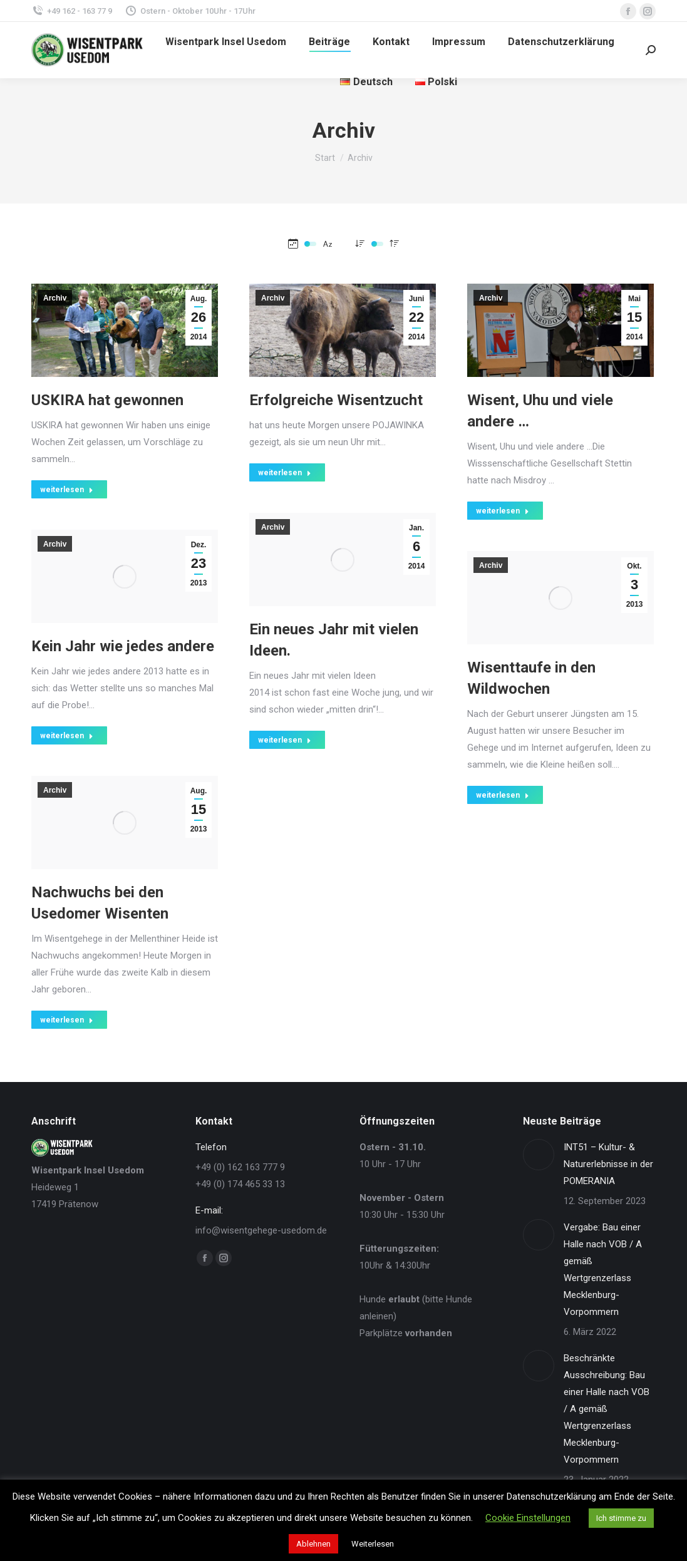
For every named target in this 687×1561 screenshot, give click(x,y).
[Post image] (538, 1154)
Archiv (54, 298)
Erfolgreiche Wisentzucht (336, 400)
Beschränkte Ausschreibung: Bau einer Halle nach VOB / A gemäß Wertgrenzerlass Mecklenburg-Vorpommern (606, 1408)
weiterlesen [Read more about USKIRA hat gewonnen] (66, 489)
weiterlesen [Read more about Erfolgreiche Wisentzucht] (284, 472)
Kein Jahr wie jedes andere (122, 646)
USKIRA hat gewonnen (107, 400)
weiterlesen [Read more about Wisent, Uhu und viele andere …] (502, 511)
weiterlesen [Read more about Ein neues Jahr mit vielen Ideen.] (284, 740)
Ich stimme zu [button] (621, 1518)
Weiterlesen (372, 1543)
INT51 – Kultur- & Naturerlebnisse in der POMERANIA (608, 1164)
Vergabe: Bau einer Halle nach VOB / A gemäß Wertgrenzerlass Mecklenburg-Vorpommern (603, 1269)
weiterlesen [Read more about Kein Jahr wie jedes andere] (66, 735)
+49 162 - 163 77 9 (71, 11)
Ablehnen (313, 1543)
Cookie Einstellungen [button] (528, 1517)
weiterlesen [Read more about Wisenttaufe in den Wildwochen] (502, 795)
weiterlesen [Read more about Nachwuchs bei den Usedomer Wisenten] (66, 1020)
